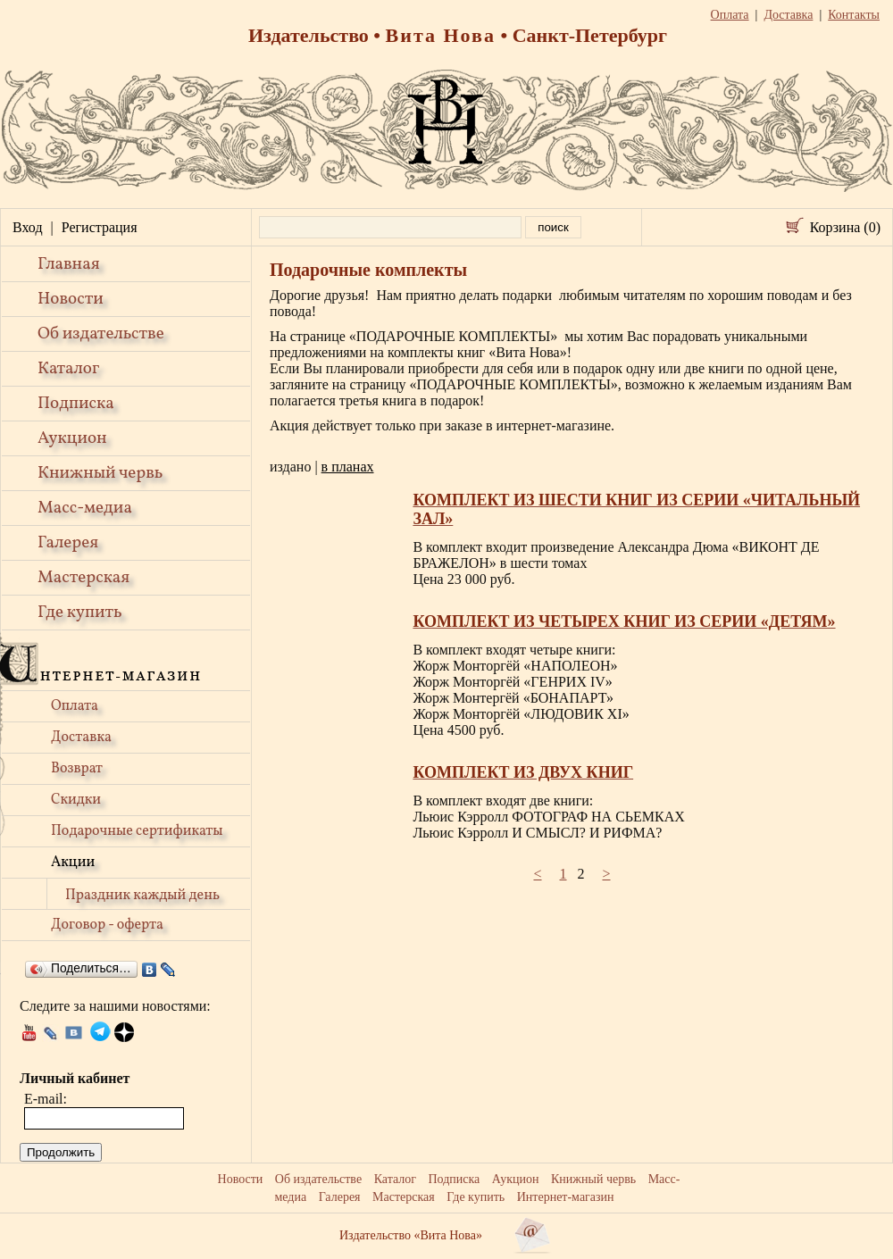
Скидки (76, 800)
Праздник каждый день (142, 895)
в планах (347, 466)
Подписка (76, 403)
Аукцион (72, 438)
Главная (69, 264)
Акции (73, 862)
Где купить (80, 612)
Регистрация (100, 227)
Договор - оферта (107, 925)
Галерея (68, 542)
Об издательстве (101, 334)
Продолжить (61, 1152)
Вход (28, 227)
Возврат (77, 769)
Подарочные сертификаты (137, 831)
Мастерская (83, 577)
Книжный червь (100, 473)
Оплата (74, 706)
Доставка (81, 737)
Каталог (68, 368)
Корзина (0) (845, 227)
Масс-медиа (85, 508)
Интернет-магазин (565, 1197)
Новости (71, 299)
